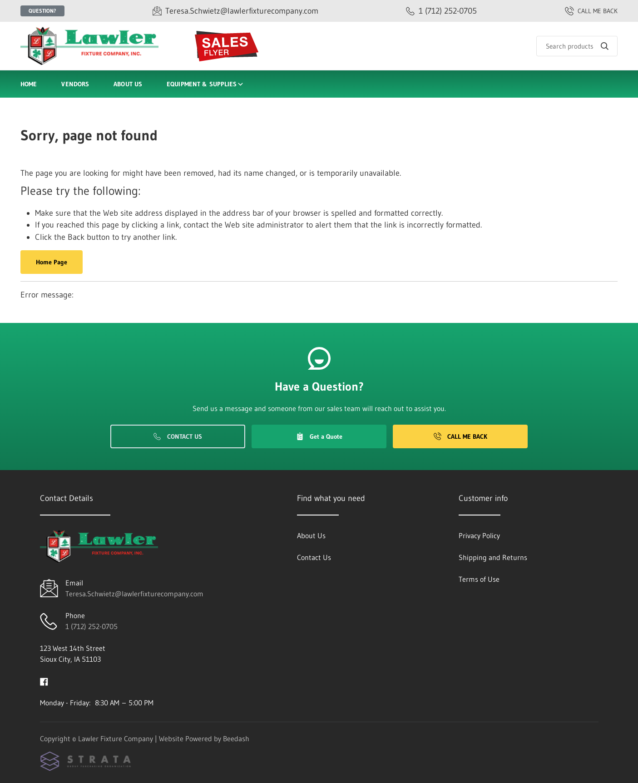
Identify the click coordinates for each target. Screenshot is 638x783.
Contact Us (177, 436)
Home (28, 84)
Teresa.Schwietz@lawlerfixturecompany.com (134, 593)
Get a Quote (319, 436)
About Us (128, 84)
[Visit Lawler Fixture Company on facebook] (44, 680)
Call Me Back (460, 436)
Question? (42, 10)
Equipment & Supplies (205, 84)
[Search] (577, 46)
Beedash (236, 738)
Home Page (51, 262)
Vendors (75, 84)
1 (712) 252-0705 (91, 626)
